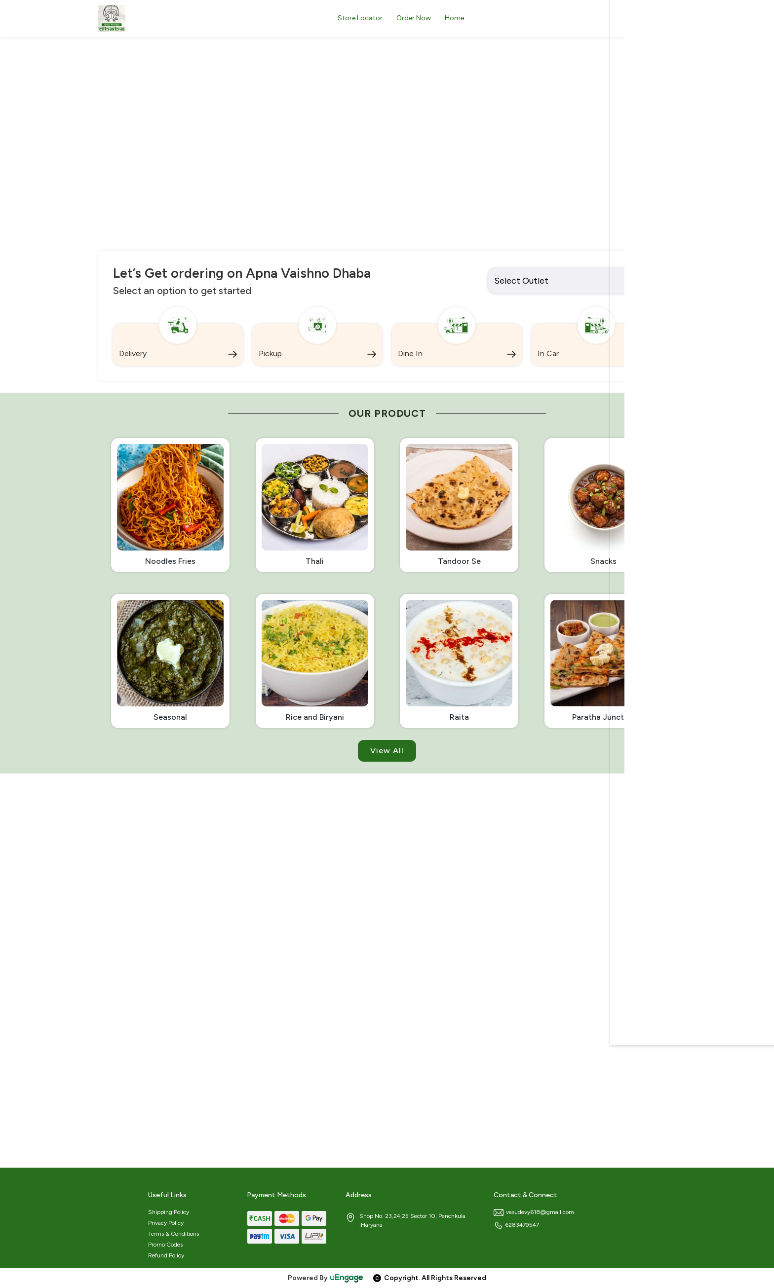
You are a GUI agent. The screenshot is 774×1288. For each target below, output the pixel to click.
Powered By (326, 1278)
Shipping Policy (168, 1212)
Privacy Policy (166, 1222)
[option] (387, 174)
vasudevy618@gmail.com (534, 1212)
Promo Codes (165, 1244)
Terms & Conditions (173, 1233)
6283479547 (516, 1224)
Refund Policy (166, 1255)
